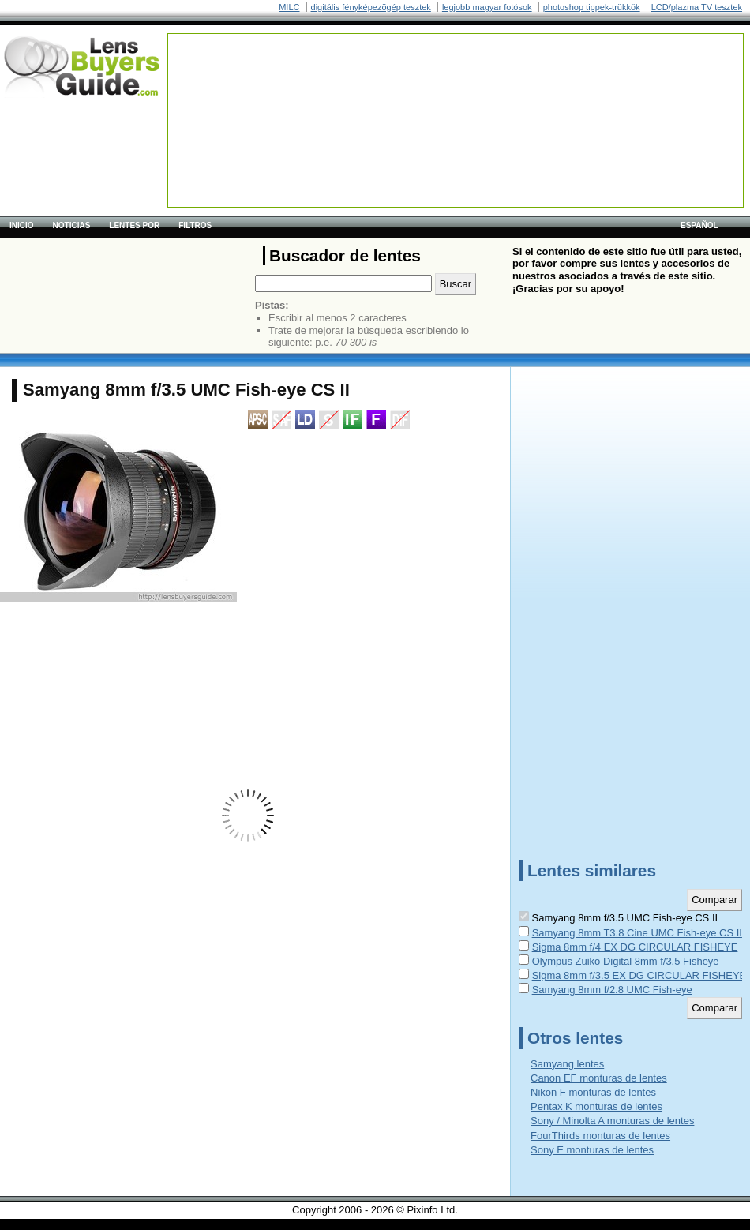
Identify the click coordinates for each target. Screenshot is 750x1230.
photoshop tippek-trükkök (591, 7)
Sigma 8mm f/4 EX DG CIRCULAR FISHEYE (635, 947)
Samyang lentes (567, 1064)
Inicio (21, 225)
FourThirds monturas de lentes (600, 1136)
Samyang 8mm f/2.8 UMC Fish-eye (612, 990)
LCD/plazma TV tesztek (696, 7)
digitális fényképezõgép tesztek (371, 7)
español (699, 225)
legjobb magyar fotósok (487, 7)
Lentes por (134, 225)
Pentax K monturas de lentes (596, 1106)
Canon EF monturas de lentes (599, 1078)
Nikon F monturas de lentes (593, 1092)
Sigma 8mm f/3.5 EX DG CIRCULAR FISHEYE (639, 975)
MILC (289, 7)
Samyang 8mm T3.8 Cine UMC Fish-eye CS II (637, 933)
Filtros (195, 225)
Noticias (72, 225)
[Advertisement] (232, 83)
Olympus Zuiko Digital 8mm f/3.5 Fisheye (625, 961)
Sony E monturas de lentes (592, 1150)
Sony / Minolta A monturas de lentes (612, 1121)
